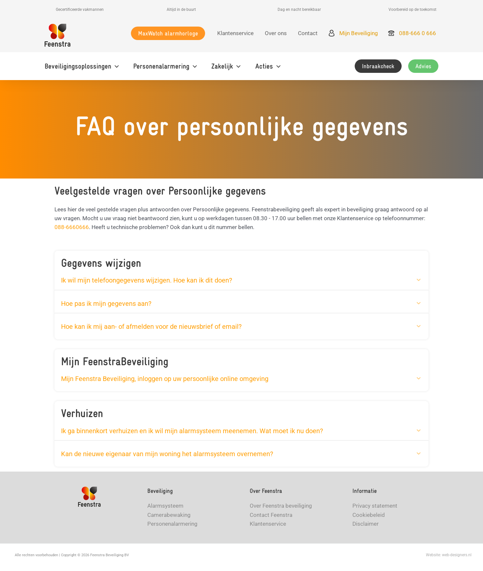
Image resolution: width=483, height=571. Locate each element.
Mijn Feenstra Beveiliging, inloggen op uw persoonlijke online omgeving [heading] (164, 379)
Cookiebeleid (368, 516)
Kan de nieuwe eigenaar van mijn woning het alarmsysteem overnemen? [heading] (167, 455)
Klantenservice (268, 525)
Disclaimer (365, 525)
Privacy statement (374, 507)
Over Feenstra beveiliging (281, 507)
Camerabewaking (169, 516)
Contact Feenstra (271, 516)
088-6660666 (71, 227)
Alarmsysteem (165, 507)
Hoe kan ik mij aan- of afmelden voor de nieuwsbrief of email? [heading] (151, 327)
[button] (168, 33)
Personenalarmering (172, 525)
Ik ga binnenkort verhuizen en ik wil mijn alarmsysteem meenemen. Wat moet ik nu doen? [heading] (192, 432)
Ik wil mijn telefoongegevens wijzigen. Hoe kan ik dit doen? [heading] (146, 280)
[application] (115, 66)
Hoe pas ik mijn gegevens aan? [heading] (106, 303)
